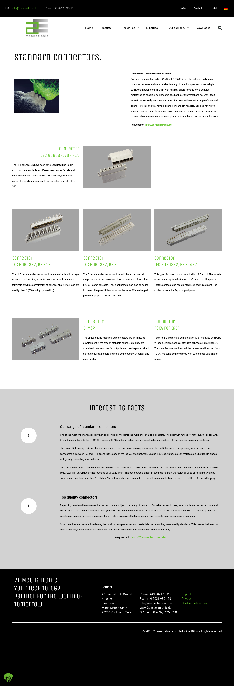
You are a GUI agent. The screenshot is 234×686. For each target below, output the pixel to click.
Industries (131, 28)
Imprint (213, 8)
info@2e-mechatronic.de (24, 8)
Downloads (203, 28)
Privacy (186, 598)
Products (107, 28)
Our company (179, 28)
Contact (198, 8)
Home (89, 28)
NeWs (183, 8)
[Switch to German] (226, 8)
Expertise (153, 28)
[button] (220, 28)
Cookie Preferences (194, 603)
